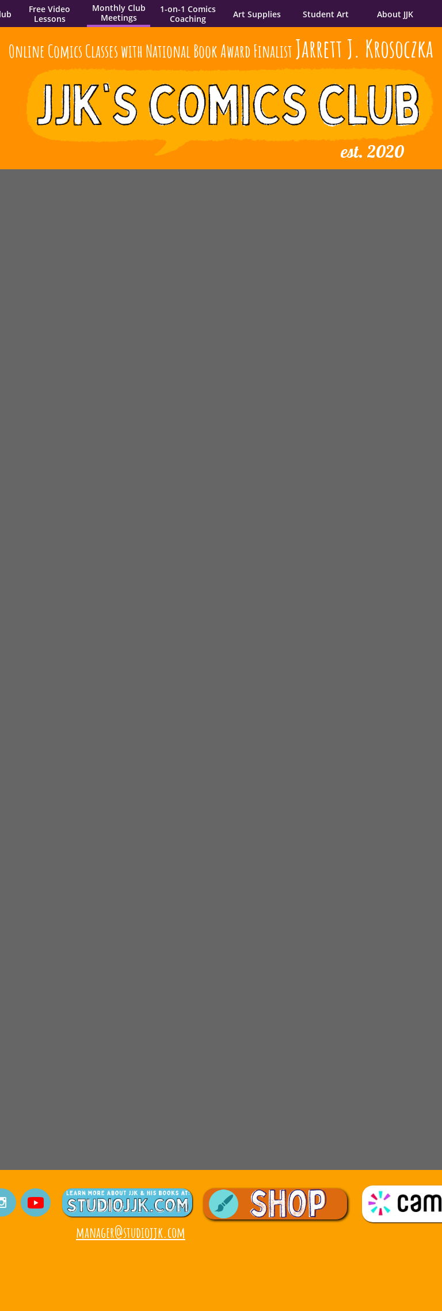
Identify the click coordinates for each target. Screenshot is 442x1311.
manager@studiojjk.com (130, 1232)
